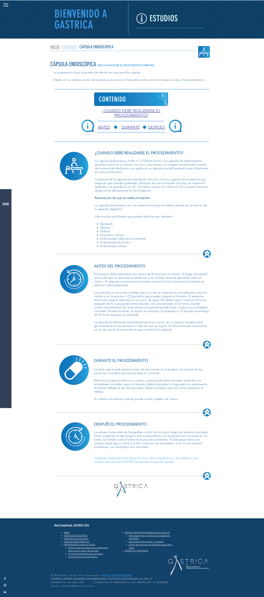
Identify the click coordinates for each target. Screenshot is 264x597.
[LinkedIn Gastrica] (5, 592)
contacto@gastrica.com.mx (77, 585)
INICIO (54, 46)
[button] (5, 5)
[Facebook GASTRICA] (5, 578)
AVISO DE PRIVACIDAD (117, 575)
